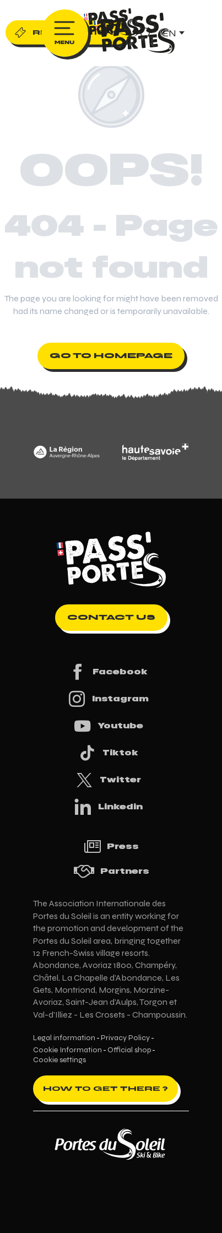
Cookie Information (67, 1050)
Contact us (111, 617)
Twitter (108, 779)
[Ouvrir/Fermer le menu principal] (64, 33)
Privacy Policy (125, 1038)
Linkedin (108, 806)
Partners (111, 871)
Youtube (108, 725)
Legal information (64, 1038)
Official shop (129, 1050)
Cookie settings (59, 1060)
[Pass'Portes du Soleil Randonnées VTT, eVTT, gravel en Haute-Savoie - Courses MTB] (111, 24)
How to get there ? (105, 1089)
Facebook (108, 671)
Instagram (108, 698)
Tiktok (108, 752)
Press (111, 846)
